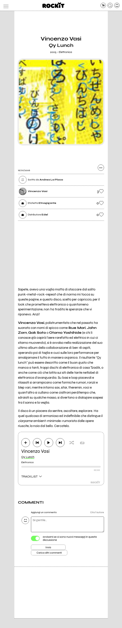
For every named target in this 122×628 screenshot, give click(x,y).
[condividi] (101, 168)
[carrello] (103, 5)
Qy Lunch (27, 457)
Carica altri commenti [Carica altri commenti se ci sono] (51, 554)
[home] (53, 5)
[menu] (5, 5)
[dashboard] (117, 5)
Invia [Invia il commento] (48, 548)
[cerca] (110, 5)
